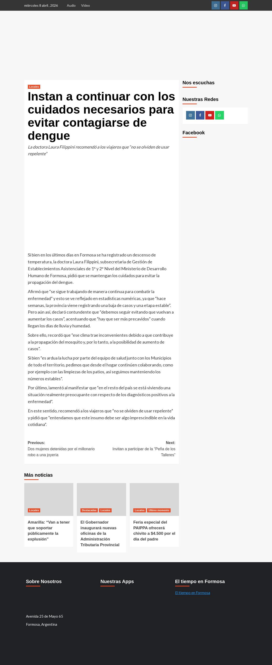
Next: (138, 449)
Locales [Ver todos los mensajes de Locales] (34, 86)
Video (85, 5)
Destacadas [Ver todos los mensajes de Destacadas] (89, 510)
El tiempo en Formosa (192, 592)
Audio (71, 5)
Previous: (65, 449)
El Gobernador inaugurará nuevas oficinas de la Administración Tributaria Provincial (99, 533)
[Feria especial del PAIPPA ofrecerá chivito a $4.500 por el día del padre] (154, 499)
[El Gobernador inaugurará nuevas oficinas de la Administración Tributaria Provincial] (101, 499)
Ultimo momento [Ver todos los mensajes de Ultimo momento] (158, 510)
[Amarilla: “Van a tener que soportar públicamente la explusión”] (49, 499)
